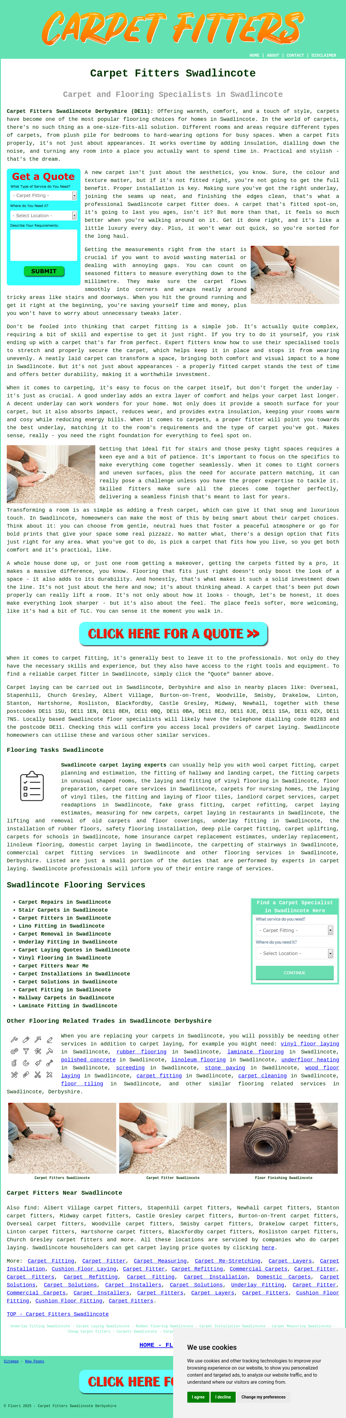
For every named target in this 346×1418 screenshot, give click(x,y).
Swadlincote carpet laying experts (113, 765)
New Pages (34, 1362)
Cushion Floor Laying (84, 1269)
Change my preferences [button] (264, 1397)
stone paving (225, 1068)
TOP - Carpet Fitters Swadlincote (58, 1314)
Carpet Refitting (197, 1269)
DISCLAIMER (323, 55)
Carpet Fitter (104, 1261)
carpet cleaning (262, 1076)
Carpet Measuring (160, 1261)
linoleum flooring (198, 1060)
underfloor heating (310, 1060)
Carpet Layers (290, 1261)
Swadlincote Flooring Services (76, 885)
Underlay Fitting (257, 1285)
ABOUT (273, 55)
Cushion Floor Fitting (68, 1301)
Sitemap (11, 1362)
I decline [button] (223, 1397)
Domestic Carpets (284, 1277)
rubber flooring (142, 1052)
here (268, 1248)
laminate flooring (255, 1052)
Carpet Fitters (30, 1277)
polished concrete (88, 1060)
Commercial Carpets (259, 1269)
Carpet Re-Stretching (227, 1261)
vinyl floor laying (310, 1044)
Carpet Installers (133, 1285)
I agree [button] (198, 1397)
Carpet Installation (215, 1277)
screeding (130, 1068)
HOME (255, 55)
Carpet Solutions (70, 1285)
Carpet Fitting (51, 1261)
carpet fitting (159, 1076)
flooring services (253, 853)
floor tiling (82, 1084)
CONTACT (295, 55)
